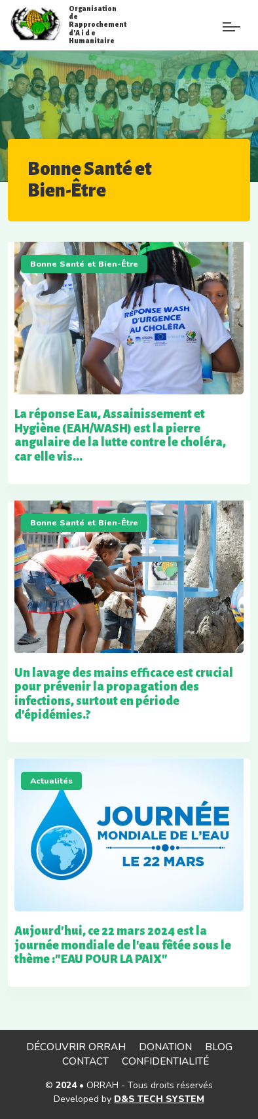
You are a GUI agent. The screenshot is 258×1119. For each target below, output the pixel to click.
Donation (165, 1046)
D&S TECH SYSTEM (159, 1099)
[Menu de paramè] (201, 31)
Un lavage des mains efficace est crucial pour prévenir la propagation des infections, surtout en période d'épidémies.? (123, 694)
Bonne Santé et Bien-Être (84, 263)
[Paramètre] (231, 18)
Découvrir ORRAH (76, 1046)
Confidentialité (165, 1061)
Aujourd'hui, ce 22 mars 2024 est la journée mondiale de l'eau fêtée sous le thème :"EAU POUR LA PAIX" (122, 945)
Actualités (51, 780)
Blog (218, 1046)
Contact (85, 1061)
